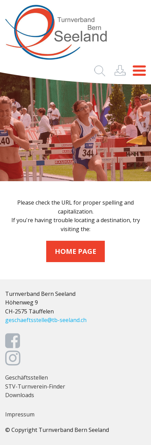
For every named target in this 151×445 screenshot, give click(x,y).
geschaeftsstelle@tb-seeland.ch (46, 320)
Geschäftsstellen (26, 377)
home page (75, 251)
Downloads (19, 395)
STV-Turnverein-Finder (35, 386)
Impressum (19, 414)
